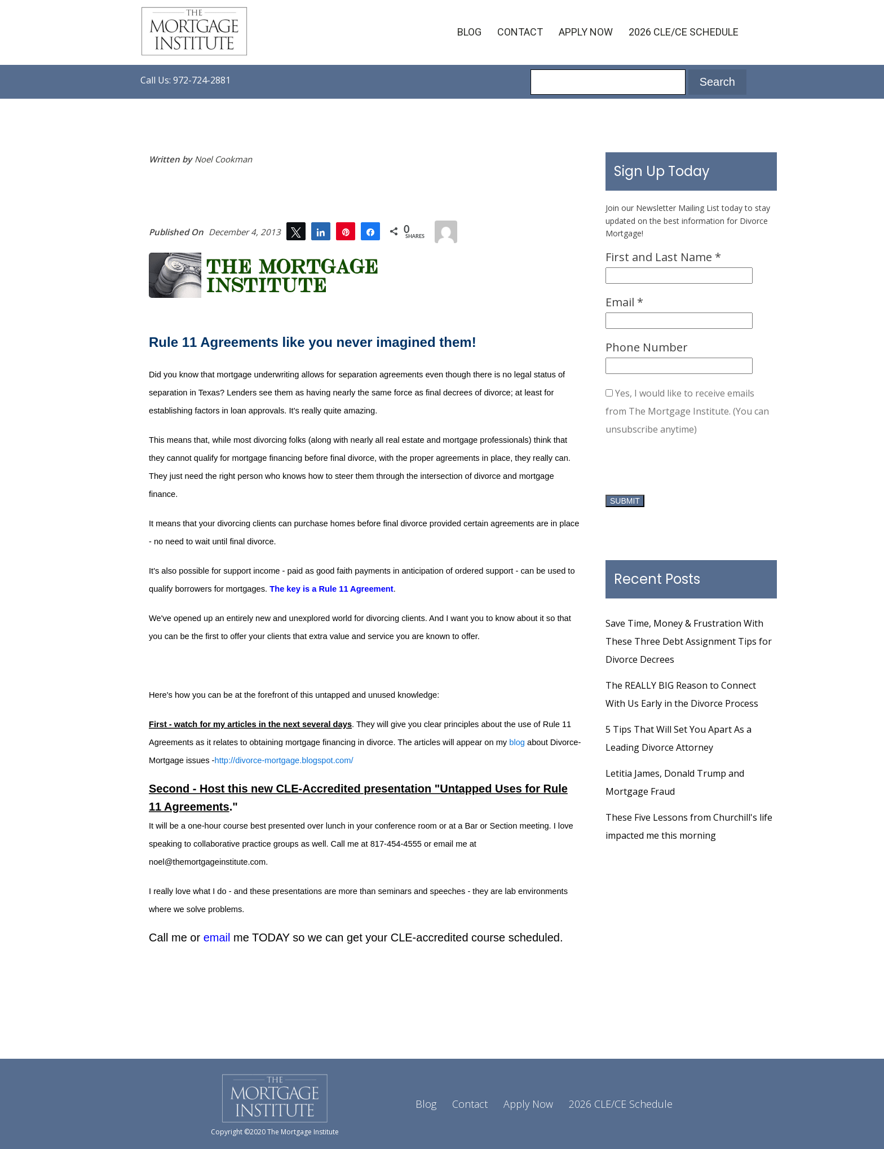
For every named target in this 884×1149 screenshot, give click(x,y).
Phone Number (646, 347)
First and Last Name (663, 257)
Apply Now (586, 32)
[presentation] (691, 469)
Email (624, 302)
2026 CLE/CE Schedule (684, 32)
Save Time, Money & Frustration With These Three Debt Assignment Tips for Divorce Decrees (688, 641)
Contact (520, 32)
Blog (469, 32)
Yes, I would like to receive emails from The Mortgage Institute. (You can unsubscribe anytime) (687, 411)
